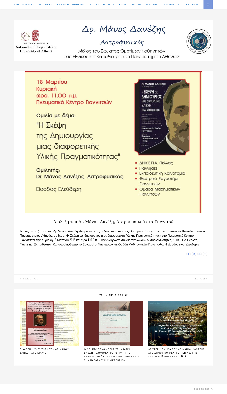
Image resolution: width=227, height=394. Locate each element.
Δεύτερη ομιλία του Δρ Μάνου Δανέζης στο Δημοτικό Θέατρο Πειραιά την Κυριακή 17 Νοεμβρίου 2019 (176, 353)
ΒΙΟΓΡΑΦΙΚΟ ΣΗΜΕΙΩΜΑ (70, 4)
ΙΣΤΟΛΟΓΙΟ (45, 4)
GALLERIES (192, 4)
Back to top (203, 389)
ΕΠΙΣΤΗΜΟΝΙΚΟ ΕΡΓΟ (102, 4)
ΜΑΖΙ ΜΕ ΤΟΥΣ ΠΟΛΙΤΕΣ (145, 4)
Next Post (200, 278)
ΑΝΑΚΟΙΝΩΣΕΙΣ (172, 4)
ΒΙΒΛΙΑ (123, 4)
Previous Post (29, 278)
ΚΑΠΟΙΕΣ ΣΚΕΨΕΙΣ (24, 4)
